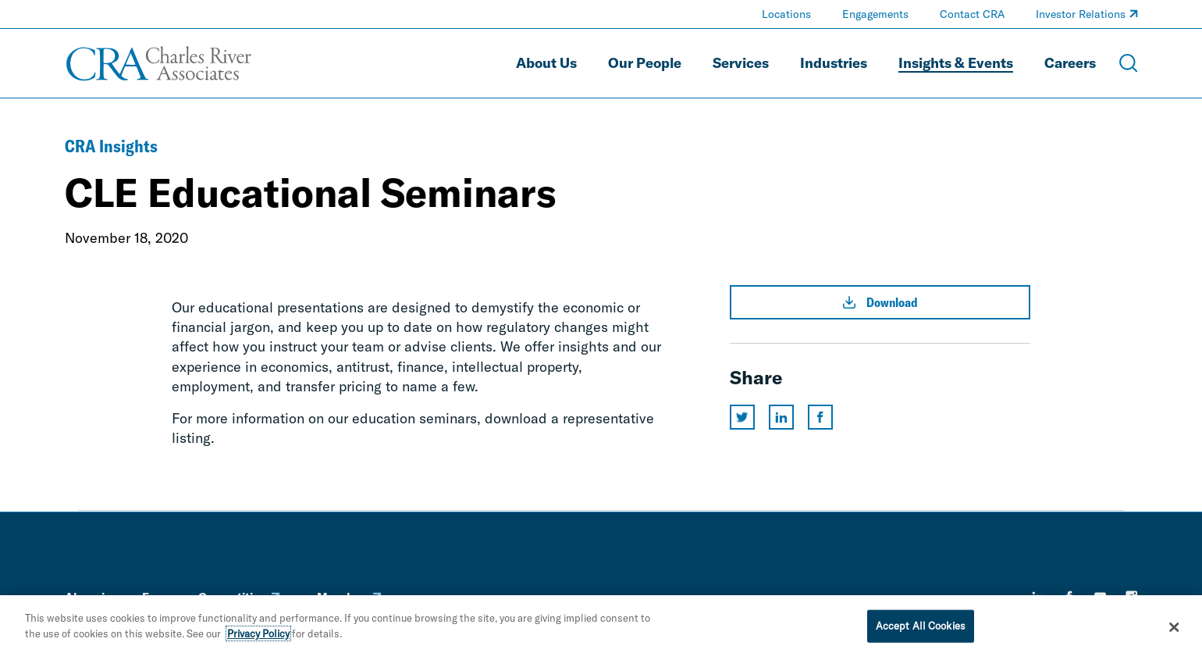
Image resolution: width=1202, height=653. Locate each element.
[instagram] (1132, 597)
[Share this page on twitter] (742, 417)
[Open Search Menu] (1128, 63)
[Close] (1174, 632)
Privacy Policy (258, 638)
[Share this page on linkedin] (781, 417)
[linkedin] (1038, 597)
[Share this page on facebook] (820, 417)
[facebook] (1069, 597)
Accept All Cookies (921, 630)
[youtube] (1100, 597)
